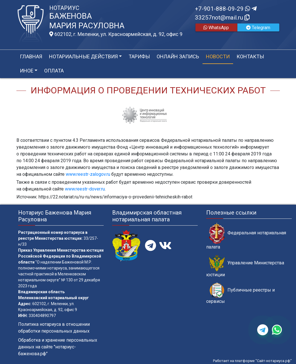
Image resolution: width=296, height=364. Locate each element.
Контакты (250, 56)
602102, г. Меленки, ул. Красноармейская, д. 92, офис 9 (115, 34)
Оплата (54, 71)
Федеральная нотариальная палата (246, 236)
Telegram (258, 27)
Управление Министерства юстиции (245, 266)
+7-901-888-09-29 (226, 8)
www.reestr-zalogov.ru (88, 174)
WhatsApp (216, 27)
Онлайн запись (178, 56)
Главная (31, 56)
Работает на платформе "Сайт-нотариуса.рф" (252, 361)
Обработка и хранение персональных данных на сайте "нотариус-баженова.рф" (57, 346)
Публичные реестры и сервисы (240, 293)
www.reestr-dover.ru (85, 189)
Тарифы (139, 56)
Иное (26, 71)
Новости (218, 56)
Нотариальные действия (83, 56)
